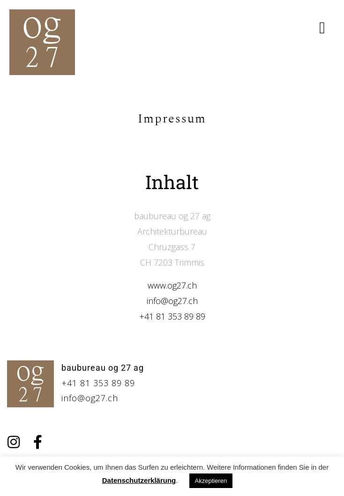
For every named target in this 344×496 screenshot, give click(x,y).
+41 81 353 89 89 (172, 316)
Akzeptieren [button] (211, 480)
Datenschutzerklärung (139, 480)
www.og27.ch (172, 285)
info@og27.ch (172, 300)
